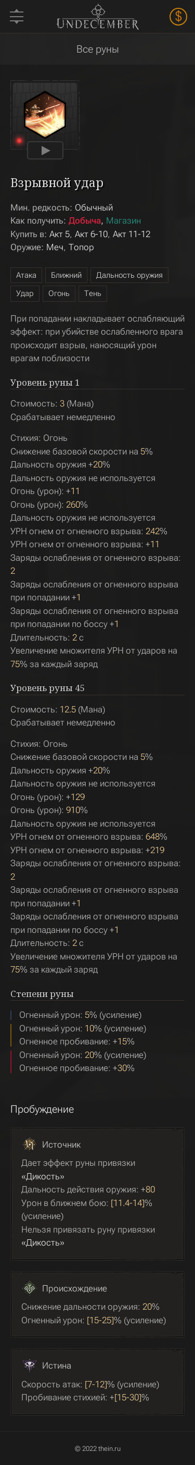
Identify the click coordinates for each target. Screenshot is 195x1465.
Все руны (97, 49)
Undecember (97, 16)
